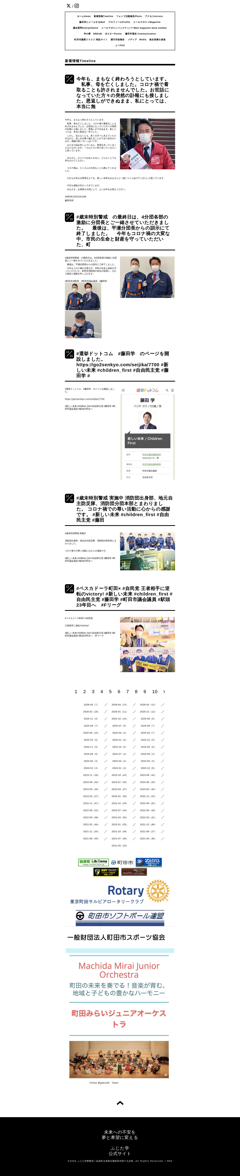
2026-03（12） (148, 704)
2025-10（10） (120, 718)
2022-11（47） (91, 803)
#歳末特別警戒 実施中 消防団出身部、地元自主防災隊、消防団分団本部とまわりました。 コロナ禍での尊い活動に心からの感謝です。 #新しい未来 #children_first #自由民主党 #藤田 (124, 509)
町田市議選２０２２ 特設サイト (91, 39)
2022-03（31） (148, 817)
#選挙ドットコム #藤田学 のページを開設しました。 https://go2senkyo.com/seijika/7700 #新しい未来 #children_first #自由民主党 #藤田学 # (122, 364)
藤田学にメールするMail (92, 22)
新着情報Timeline (103, 16)
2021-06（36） (148, 838)
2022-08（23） (91, 810)
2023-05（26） (91, 789)
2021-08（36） (91, 838)
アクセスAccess (154, 16)
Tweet (115, 1083)
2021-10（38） (120, 831)
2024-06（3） (148, 754)
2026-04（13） (120, 704)
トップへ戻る (120, 1103)
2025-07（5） (120, 726)
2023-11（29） (91, 775)
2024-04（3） (120, 761)
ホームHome (84, 16)
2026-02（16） (91, 711)
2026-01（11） (120, 711)
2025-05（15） (91, 733)
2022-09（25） (148, 803)
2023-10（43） (120, 775)
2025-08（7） (91, 726)
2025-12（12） (148, 711)
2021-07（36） (120, 838)
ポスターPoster (113, 33)
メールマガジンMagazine (147, 22)
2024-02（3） (91, 768)
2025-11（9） (91, 718)
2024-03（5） (148, 761)
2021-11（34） (91, 831)
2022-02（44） (91, 824)
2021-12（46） (148, 824)
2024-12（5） (148, 740)
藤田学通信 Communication (140, 33)
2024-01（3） (120, 768)
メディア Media (137, 39)
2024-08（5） (91, 754)
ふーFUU (120, 45)
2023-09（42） (148, 775)
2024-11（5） (91, 747)
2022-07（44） (120, 810)
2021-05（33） (120, 845)
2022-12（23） (148, 796)
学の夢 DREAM (93, 33)
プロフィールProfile (119, 22)
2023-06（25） (148, 782)
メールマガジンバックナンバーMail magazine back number (134, 28)
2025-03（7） (148, 733)
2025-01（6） (120, 740)
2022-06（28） (148, 810)
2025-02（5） (91, 740)
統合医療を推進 (157, 39)
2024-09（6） (148, 747)
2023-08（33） (91, 782)
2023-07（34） (120, 782)
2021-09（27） (148, 831)
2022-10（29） (120, 803)
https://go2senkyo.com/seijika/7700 (85, 399)
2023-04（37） (120, 789)
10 (155, 691)
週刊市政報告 (118, 39)
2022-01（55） (120, 824)
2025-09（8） (148, 718)
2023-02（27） (91, 796)
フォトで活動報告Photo (129, 16)
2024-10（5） (120, 747)
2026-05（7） (91, 704)
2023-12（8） (148, 768)
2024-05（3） (91, 761)
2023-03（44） (148, 789)
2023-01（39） (120, 796)
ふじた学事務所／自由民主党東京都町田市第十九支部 (105, 1161)
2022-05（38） (91, 817)
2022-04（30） (120, 817)
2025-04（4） (120, 733)
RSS (169, 1161)
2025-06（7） (148, 726)
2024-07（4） (120, 754)
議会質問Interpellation (85, 28)
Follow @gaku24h (100, 1083)
